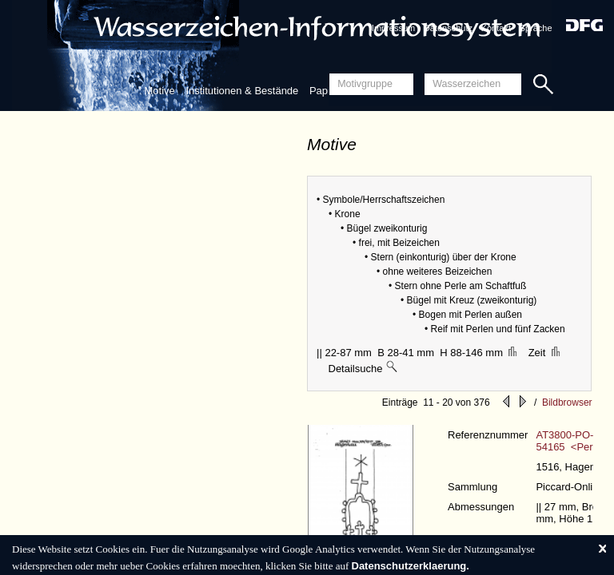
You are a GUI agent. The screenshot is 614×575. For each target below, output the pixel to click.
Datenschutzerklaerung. (410, 566)
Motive (159, 91)
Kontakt (496, 28)
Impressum (393, 28)
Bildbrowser (567, 402)
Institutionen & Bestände (241, 91)
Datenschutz (448, 28)
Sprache (536, 28)
